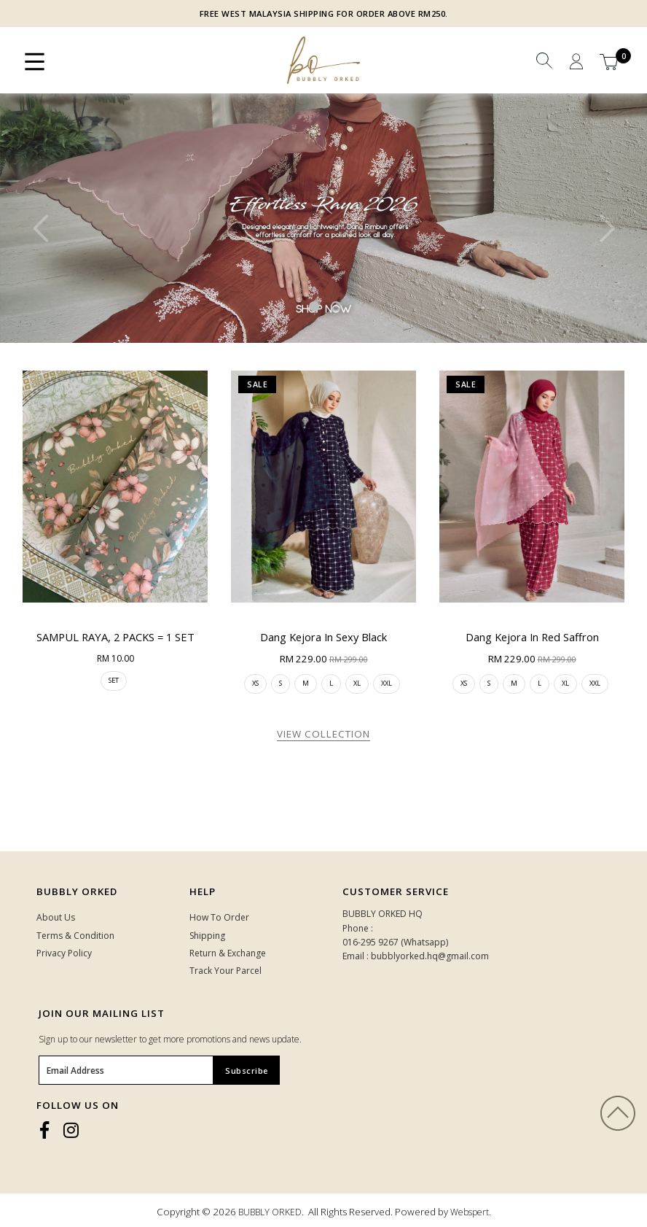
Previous (40, 229)
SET (114, 680)
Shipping (207, 935)
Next (607, 229)
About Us (55, 917)
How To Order (219, 917)
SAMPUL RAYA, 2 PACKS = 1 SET (115, 637)
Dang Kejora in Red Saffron (532, 637)
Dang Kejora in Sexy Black (323, 637)
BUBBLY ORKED (270, 1212)
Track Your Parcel (225, 970)
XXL (386, 683)
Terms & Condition (75, 935)
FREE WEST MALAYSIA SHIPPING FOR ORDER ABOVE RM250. (324, 13)
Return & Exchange (227, 953)
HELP (202, 891)
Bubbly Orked (76, 891)
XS (255, 683)
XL (357, 683)
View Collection (323, 733)
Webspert (469, 1212)
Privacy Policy (64, 953)
